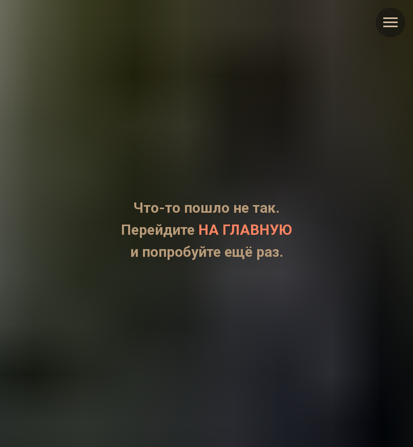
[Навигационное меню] (390, 22)
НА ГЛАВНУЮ (245, 229)
